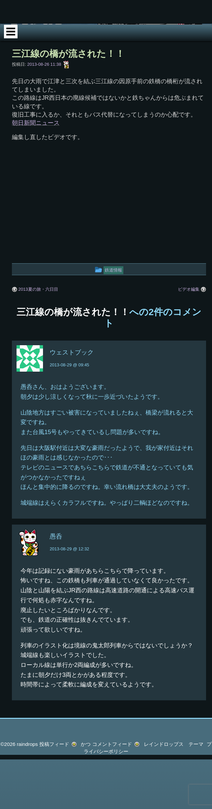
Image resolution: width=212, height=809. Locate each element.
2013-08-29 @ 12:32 (69, 572)
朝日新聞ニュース (36, 146)
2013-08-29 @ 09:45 (69, 388)
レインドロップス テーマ (173, 768)
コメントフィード (112, 768)
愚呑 (56, 560)
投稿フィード (54, 768)
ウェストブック (72, 376)
